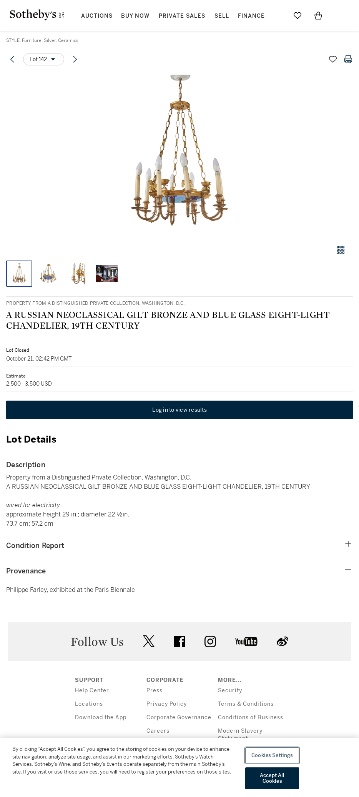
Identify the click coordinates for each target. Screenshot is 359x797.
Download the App (100, 717)
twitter (149, 641)
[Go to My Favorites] (297, 15)
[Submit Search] (277, 15)
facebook (179, 641)
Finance (251, 16)
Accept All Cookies (272, 778)
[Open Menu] (339, 15)
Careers (158, 731)
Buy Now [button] (135, 16)
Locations (89, 704)
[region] (179, 767)
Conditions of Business (250, 717)
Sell (221, 16)
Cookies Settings (272, 755)
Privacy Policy (166, 704)
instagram (210, 641)
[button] (179, 155)
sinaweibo (282, 641)
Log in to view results (179, 409)
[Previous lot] (12, 59)
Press (154, 690)
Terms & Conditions (246, 704)
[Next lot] (75, 59)
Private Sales (182, 16)
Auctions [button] (97, 16)
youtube (246, 641)
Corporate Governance (178, 717)
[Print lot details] (348, 59)
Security (230, 690)
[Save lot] (333, 59)
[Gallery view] (340, 249)
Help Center (92, 690)
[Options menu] (43, 59)
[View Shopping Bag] (318, 15)
